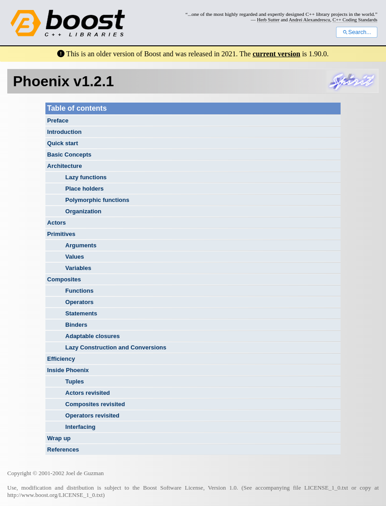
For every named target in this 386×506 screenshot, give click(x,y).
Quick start (62, 143)
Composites (64, 279)
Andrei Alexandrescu (309, 19)
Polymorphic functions (97, 200)
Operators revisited (92, 415)
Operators (79, 302)
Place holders (84, 188)
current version (276, 54)
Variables (78, 268)
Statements (81, 313)
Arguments (81, 245)
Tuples (74, 381)
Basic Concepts (69, 154)
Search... (356, 32)
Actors (56, 222)
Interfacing (80, 426)
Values (74, 256)
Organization (83, 211)
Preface (58, 120)
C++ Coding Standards (354, 19)
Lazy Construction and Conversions (115, 347)
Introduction (64, 131)
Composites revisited (95, 404)
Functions (79, 290)
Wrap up (59, 438)
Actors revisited (87, 392)
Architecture (64, 165)
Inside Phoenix (68, 370)
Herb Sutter (268, 19)
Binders (76, 324)
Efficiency (61, 358)
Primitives (61, 234)
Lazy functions (86, 177)
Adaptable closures (92, 336)
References (63, 449)
